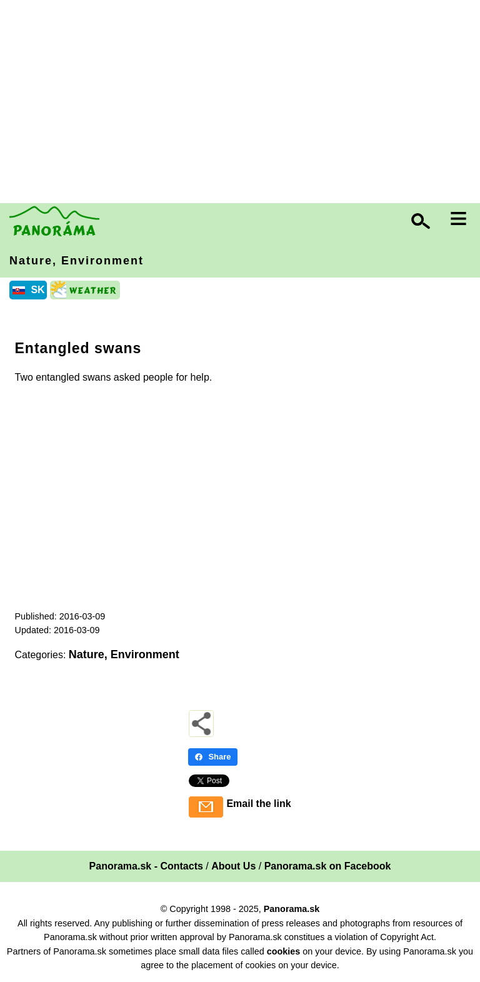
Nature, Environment (76, 260)
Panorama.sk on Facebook (327, 866)
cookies (284, 951)
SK (37, 289)
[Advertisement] (243, 103)
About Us (233, 866)
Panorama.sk (292, 909)
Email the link (258, 803)
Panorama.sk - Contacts (146, 866)
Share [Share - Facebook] (212, 756)
